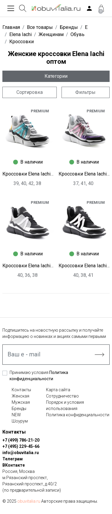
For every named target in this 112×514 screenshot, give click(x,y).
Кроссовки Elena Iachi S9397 (28, 265)
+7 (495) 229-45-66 (20, 446)
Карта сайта (58, 389)
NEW (16, 414)
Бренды (19, 408)
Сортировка (29, 92)
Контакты (21, 389)
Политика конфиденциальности (77, 414)
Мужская (21, 402)
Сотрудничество (62, 396)
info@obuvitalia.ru (20, 452)
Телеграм (12, 458)
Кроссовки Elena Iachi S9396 (84, 265)
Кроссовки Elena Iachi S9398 (84, 174)
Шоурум (20, 421)
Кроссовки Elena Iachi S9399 (28, 174)
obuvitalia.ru (28, 501)
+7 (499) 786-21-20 (20, 440)
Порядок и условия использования (65, 405)
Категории (56, 76)
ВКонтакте (13, 465)
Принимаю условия (39, 375)
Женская (20, 396)
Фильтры (85, 92)
